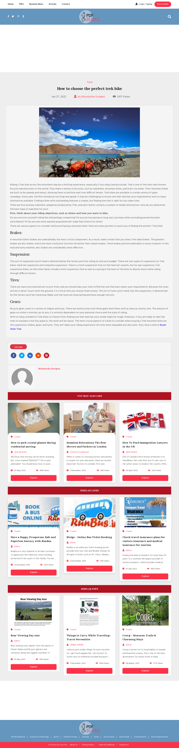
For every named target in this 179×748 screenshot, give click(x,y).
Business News (36, 4)
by (89, 97)
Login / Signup (143, 4)
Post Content (162, 4)
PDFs (21, 4)
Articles (52, 4)
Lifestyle (85, 737)
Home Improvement (159, 737)
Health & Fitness (70, 737)
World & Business (18, 737)
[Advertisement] (89, 48)
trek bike (18, 347)
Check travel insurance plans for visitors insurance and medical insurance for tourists (143, 541)
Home (11, 4)
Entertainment (140, 737)
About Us (74, 744)
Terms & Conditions (106, 744)
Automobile (124, 737)
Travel (89, 82)
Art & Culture (109, 737)
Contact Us (124, 744)
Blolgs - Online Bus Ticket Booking (89, 537)
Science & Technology (39, 737)
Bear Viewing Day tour (25, 635)
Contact (66, 4)
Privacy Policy (88, 744)
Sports (56, 737)
